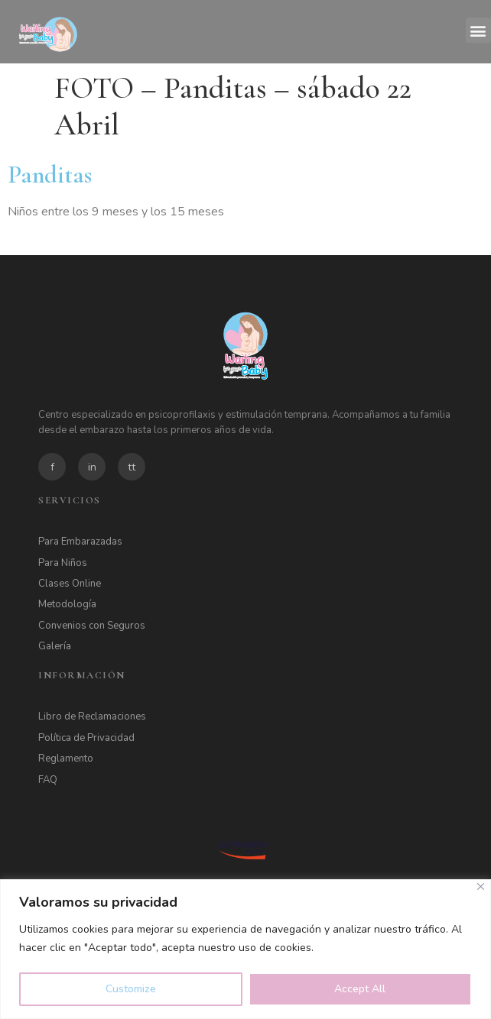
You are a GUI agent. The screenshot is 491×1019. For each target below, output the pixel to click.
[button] (478, 30)
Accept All (359, 989)
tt (131, 467)
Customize (131, 989)
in (92, 467)
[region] (245, 949)
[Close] (480, 886)
